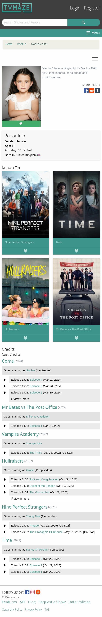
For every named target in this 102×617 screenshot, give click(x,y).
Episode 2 (36, 392)
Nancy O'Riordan (37, 549)
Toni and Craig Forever (43, 479)
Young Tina (33, 516)
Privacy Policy (33, 609)
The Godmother (39, 492)
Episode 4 (36, 379)
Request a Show (52, 602)
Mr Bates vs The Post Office (73, 329)
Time (59, 242)
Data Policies (79, 602)
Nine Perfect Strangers (19, 242)
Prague (34, 525)
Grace (30, 470)
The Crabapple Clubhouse (46, 532)
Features (9, 602)
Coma (8, 361)
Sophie (30, 370)
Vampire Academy (20, 434)
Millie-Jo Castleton (37, 416)
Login (75, 8)
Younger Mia (34, 443)
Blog (32, 602)
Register (92, 8)
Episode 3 (36, 386)
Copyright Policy (12, 609)
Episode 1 (36, 425)
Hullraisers (12, 329)
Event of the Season (42, 485)
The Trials (35, 452)
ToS (47, 609)
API (22, 602)
